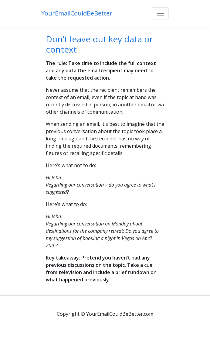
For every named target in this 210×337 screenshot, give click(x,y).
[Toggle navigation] (160, 13)
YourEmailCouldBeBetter (76, 13)
